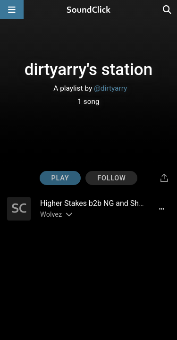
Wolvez (51, 215)
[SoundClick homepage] (89, 9)
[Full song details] (161, 208)
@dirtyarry (110, 88)
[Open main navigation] (12, 9)
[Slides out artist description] (68, 215)
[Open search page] (167, 9)
